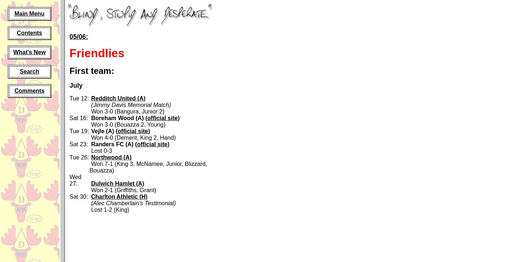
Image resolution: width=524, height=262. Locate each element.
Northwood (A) (111, 157)
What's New (29, 52)
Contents (29, 33)
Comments (30, 91)
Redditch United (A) (118, 98)
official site (162, 118)
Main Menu (30, 14)
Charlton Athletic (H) (119, 197)
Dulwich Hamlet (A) (117, 183)
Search (29, 71)
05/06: (79, 36)
